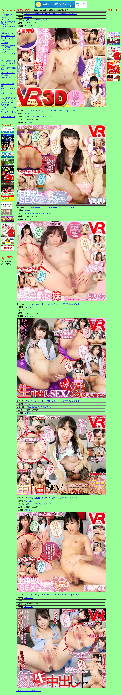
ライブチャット (7, 112)
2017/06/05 (28, 26)
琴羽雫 (27, 114)
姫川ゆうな (28, 404)
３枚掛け (4, 43)
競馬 (3, 84)
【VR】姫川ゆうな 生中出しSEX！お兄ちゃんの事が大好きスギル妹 (51, 401)
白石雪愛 (28, 17)
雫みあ (27, 210)
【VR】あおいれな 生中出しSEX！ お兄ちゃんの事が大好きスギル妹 (52, 595)
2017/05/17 (28, 219)
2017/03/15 (28, 413)
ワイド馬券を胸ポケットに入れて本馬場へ (8, 63)
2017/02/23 (28, 607)
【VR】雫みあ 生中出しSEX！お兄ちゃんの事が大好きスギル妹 (50, 207)
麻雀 (3, 86)
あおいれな (28, 598)
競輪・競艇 (9, 84)
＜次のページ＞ (35, 691)
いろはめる (28, 307)
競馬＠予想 (5, 20)
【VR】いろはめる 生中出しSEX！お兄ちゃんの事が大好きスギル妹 (51, 304)
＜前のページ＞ (22, 691)
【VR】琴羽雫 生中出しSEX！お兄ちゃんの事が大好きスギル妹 (50, 111)
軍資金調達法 (6, 98)
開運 (14, 98)
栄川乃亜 (28, 501)
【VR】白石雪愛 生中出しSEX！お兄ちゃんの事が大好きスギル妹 (50, 14)
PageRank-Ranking (8, 45)
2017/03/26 (28, 316)
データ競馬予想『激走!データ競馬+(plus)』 (7, 49)
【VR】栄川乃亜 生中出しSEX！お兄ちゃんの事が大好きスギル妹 (50, 498)
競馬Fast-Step (6, 77)
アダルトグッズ (7, 107)
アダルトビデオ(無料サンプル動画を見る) (7, 102)
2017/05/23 (28, 123)
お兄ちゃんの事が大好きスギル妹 (37, 20)
